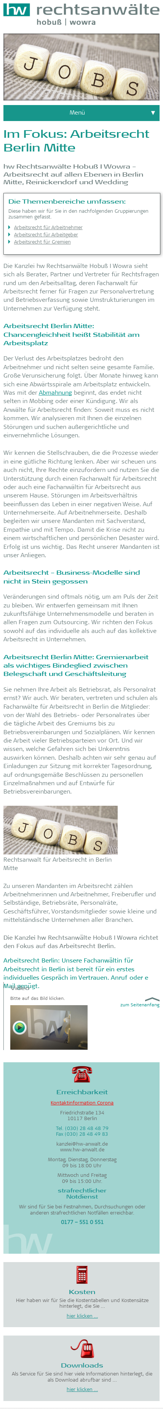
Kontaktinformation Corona (82, 1103)
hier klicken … (82, 1316)
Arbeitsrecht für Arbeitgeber (46, 235)
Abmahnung (55, 393)
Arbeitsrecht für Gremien (42, 242)
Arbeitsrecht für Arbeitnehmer (48, 228)
